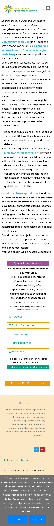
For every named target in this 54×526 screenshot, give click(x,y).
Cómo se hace (21, 334)
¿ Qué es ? (18, 316)
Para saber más (22, 343)
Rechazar (17, 519)
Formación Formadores (28, 383)
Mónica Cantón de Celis (16, 41)
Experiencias (19, 351)
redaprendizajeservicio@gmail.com (28, 366)
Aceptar (37, 519)
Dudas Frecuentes (23, 325)
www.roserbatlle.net (29, 310)
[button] (43, 8)
